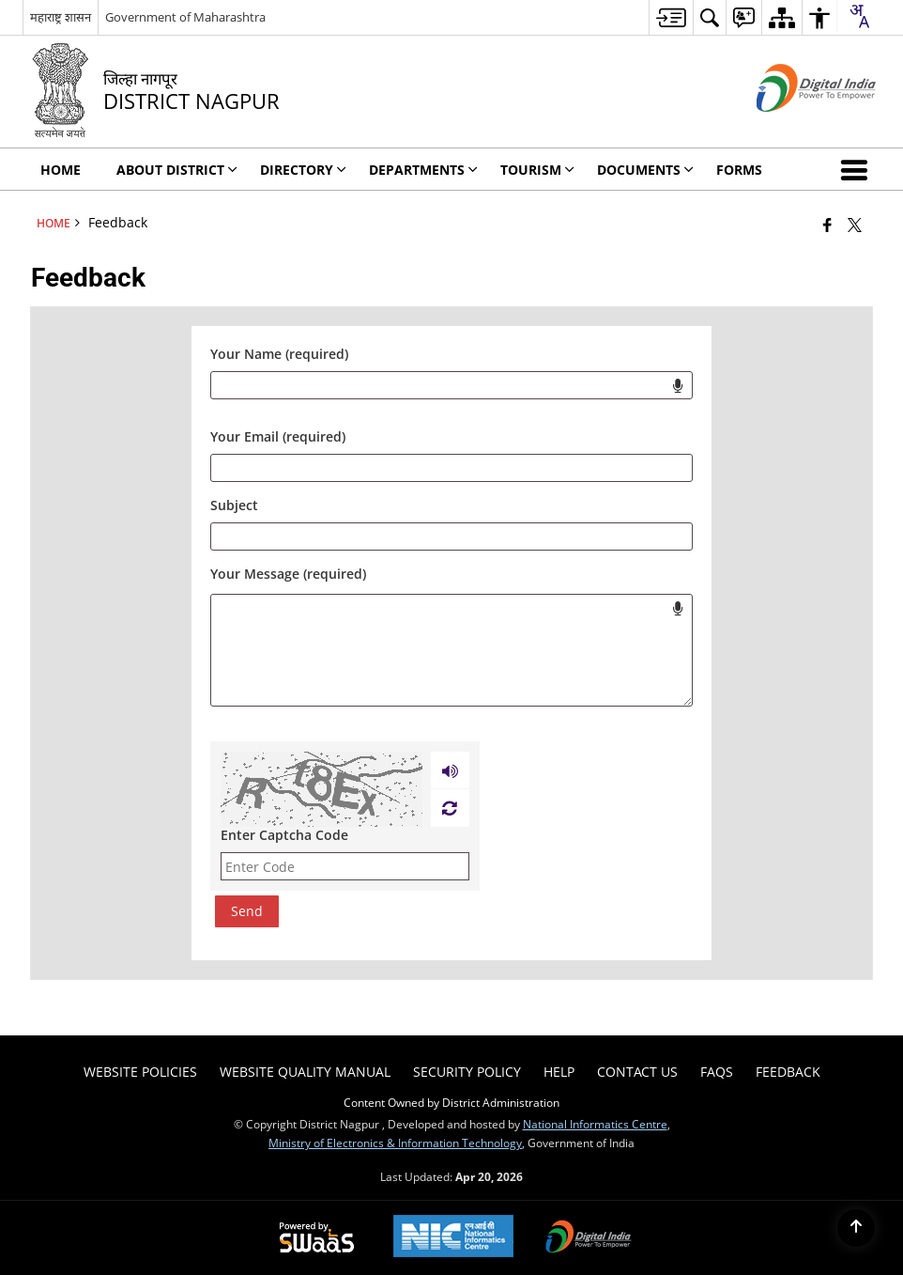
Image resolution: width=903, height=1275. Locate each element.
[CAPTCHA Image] (321, 789)
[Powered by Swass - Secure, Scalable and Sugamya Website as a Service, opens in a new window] (316, 1238)
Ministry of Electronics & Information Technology (395, 1142)
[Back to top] (856, 1228)
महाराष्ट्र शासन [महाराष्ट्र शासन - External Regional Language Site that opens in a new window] (60, 16)
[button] (857, 169)
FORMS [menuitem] (739, 170)
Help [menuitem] (558, 1072)
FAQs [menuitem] (716, 1072)
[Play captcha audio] (450, 770)
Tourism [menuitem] (537, 170)
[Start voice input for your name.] (678, 385)
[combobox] (858, 16)
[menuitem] (671, 17)
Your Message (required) (288, 574)
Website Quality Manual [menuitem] (305, 1072)
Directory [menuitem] (303, 170)
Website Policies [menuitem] (140, 1072)
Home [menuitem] (60, 170)
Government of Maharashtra (185, 16)
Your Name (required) (279, 354)
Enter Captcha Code (284, 835)
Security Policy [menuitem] (467, 1072)
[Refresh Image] (449, 808)
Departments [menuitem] (423, 170)
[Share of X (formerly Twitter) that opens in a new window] (854, 224)
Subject (234, 505)
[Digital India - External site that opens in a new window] (792, 127)
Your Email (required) (277, 436)
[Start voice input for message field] (678, 608)
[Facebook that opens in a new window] (827, 224)
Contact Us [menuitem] (637, 1072)
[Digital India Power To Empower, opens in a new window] (588, 1238)
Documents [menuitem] (645, 170)
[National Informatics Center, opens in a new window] (453, 1238)
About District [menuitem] (176, 170)
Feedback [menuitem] (788, 1072)
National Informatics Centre (595, 1123)
